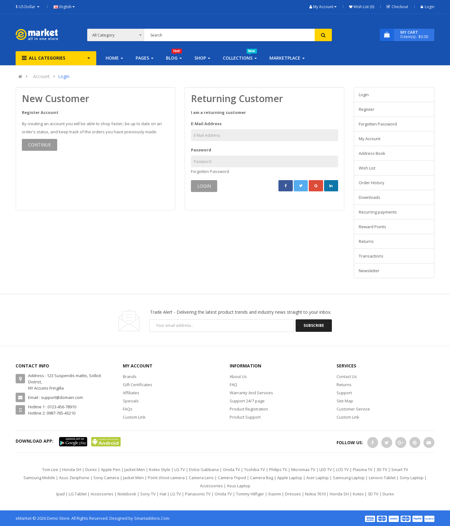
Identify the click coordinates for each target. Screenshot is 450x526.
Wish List (367, 168)
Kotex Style (159, 469)
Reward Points (372, 226)
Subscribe (313, 325)
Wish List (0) (363, 6)
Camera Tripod (232, 477)
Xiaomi (274, 494)
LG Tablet (78, 494)
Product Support (245, 417)
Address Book (372, 153)
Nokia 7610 (315, 494)
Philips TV (278, 469)
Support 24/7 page (247, 401)
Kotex (358, 494)
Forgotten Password (210, 171)
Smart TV (399, 469)
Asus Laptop (238, 486)
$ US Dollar (28, 6)
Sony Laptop (411, 477)
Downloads (369, 197)
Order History (371, 182)
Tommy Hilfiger (250, 494)
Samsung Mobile (39, 477)
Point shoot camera (166, 477)
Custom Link (134, 417)
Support (344, 393)
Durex (91, 469)
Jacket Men (134, 469)
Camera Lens (201, 477)
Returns (366, 241)
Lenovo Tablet (382, 477)
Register (366, 109)
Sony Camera (106, 477)
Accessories (211, 486)
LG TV (179, 469)
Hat (163, 494)
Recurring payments (378, 212)
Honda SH (71, 469)
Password (201, 150)
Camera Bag (261, 477)
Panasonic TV (198, 494)
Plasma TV (362, 469)
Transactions (371, 256)
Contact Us (347, 376)
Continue (39, 145)
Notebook (127, 494)
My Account (369, 138)
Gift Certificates (137, 384)
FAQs (127, 409)
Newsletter (369, 270)
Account (41, 76)
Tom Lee (50, 469)
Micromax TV (303, 469)
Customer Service (353, 409)
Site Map (345, 401)
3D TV (382, 469)
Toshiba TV (254, 469)
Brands (130, 376)
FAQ (233, 384)
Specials (131, 401)
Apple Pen (110, 469)
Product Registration (249, 409)
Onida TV (231, 469)
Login (427, 6)
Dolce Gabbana (204, 469)
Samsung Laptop (349, 477)
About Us (238, 376)
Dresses (293, 494)
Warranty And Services (251, 393)
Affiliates (131, 393)
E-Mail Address (206, 123)
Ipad (60, 494)
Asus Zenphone (74, 477)
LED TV (325, 469)
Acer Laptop (317, 477)
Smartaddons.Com (151, 518)
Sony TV (148, 494)
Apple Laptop (289, 477)
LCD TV (342, 469)
